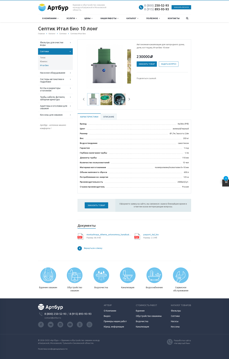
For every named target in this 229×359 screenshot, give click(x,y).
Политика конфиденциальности (52, 349)
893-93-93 (156, 9)
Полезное (153, 18)
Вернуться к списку (89, 248)
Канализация (142, 326)
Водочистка (142, 321)
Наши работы (109, 18)
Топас (43, 58)
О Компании (110, 310)
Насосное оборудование (52, 73)
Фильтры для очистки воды (51, 43)
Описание (108, 117)
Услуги (72, 18)
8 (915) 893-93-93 (80, 313)
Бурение (140, 310)
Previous (84, 100)
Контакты (174, 18)
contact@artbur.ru (52, 318)
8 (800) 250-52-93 (55, 313)
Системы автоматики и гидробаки (52, 80)
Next (128, 100)
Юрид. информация (114, 326)
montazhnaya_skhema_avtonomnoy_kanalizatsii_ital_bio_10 (109, 234)
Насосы (174, 321)
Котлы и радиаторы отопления (50, 89)
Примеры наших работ (115, 321)
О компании (50, 18)
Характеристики (89, 117)
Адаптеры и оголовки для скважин (53, 107)
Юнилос (43, 61)
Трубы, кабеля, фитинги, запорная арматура (52, 98)
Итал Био (44, 65)
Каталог (132, 18)
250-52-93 (156, 5)
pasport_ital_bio (151, 234)
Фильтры (176, 310)
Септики (44, 51)
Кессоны (175, 326)
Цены (88, 18)
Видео (107, 316)
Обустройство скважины (149, 316)
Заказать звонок (181, 7)
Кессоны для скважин (51, 115)
